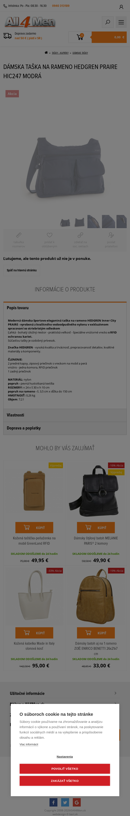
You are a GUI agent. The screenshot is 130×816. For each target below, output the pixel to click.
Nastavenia (65, 756)
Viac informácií (29, 744)
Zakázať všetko (65, 781)
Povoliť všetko (64, 768)
